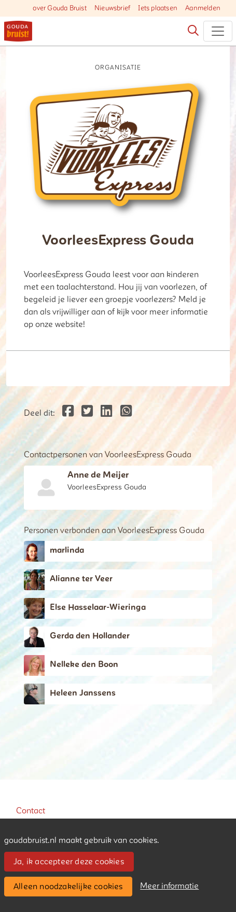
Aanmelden (202, 8)
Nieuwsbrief (112, 8)
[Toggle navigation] (217, 31)
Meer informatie (169, 886)
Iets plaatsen (157, 8)
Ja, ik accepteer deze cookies (68, 861)
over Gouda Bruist (59, 8)
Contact (30, 811)
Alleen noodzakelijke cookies (68, 886)
